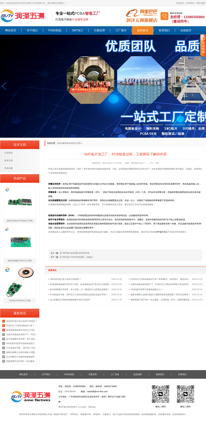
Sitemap (92, 407)
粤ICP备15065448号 (67, 407)
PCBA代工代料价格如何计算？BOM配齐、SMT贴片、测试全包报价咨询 (161, 279)
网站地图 (201, 3)
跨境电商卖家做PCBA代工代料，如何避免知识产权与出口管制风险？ (80, 284)
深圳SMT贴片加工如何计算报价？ (65, 279)
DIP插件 (96, 414)
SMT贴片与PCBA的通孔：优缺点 (77, 257)
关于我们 (32, 30)
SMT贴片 (74, 414)
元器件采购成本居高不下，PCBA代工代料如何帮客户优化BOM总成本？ (161, 284)
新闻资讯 (142, 30)
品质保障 (137, 374)
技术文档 (76, 143)
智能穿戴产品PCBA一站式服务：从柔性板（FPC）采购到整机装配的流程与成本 (161, 300)
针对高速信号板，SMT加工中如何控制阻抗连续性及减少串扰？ (79, 294)
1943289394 (70, 391)
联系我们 (190, 3)
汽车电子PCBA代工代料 (20, 300)
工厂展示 (121, 30)
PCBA (79, 13)
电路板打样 (86, 414)
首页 (59, 143)
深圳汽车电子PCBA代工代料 (20, 221)
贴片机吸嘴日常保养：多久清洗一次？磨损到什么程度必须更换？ (80, 289)
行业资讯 (8, 153)
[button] (4, 86)
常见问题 (8, 168)
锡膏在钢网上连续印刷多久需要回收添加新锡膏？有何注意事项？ (160, 294)
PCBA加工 (63, 414)
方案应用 (99, 30)
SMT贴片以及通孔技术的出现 (75, 253)
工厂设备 (115, 374)
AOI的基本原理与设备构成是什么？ (146, 289)
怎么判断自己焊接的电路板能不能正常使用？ (70, 300)
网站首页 (10, 30)
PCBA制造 (54, 30)
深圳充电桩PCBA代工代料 (20, 260)
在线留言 (180, 3)
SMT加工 (77, 30)
